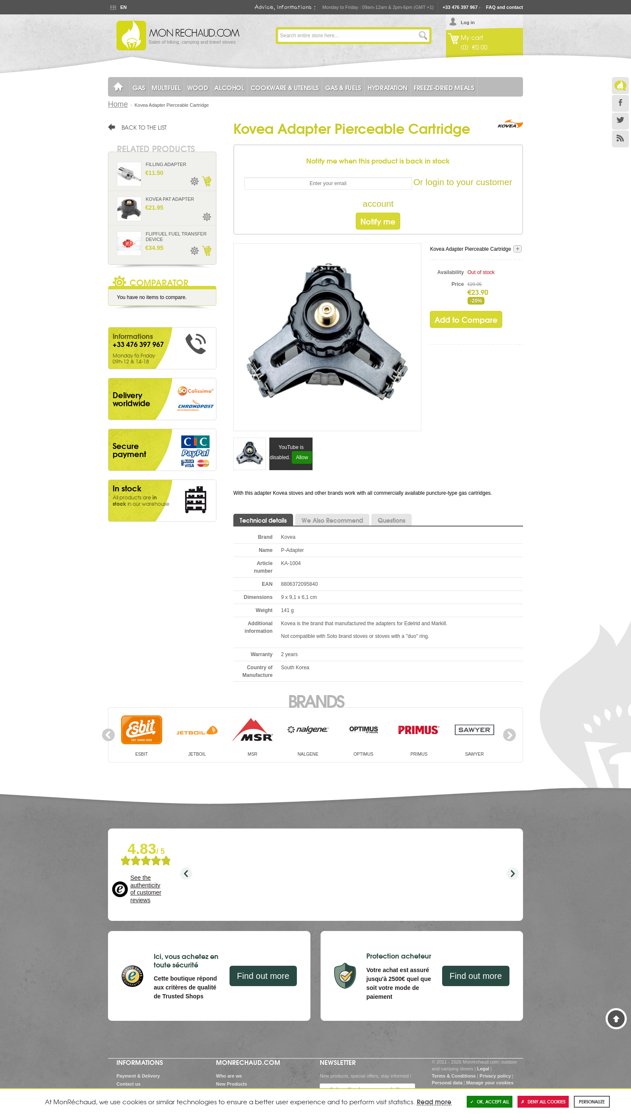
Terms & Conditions (454, 1075)
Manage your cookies (490, 1082)
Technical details (263, 520)
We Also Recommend (332, 520)
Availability (450, 272)
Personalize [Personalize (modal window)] (592, 1101)
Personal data (447, 1082)
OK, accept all (489, 1101)
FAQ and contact (504, 7)
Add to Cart (206, 181)
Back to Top (616, 1018)
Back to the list (144, 127)
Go (423, 35)
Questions (391, 520)
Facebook (620, 103)
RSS (620, 138)
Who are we (229, 1075)
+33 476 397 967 (460, 7)
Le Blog (620, 85)
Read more (434, 1101)
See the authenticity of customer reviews (145, 888)
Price (457, 284)
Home (118, 104)
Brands (315, 700)
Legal (483, 1068)
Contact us (128, 1083)
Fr (113, 7)
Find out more (263, 976)
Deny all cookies (543, 1101)
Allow (302, 457)
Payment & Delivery (138, 1075)
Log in (468, 22)
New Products (231, 1083)
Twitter (620, 121)
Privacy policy (495, 1075)
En (123, 7)
